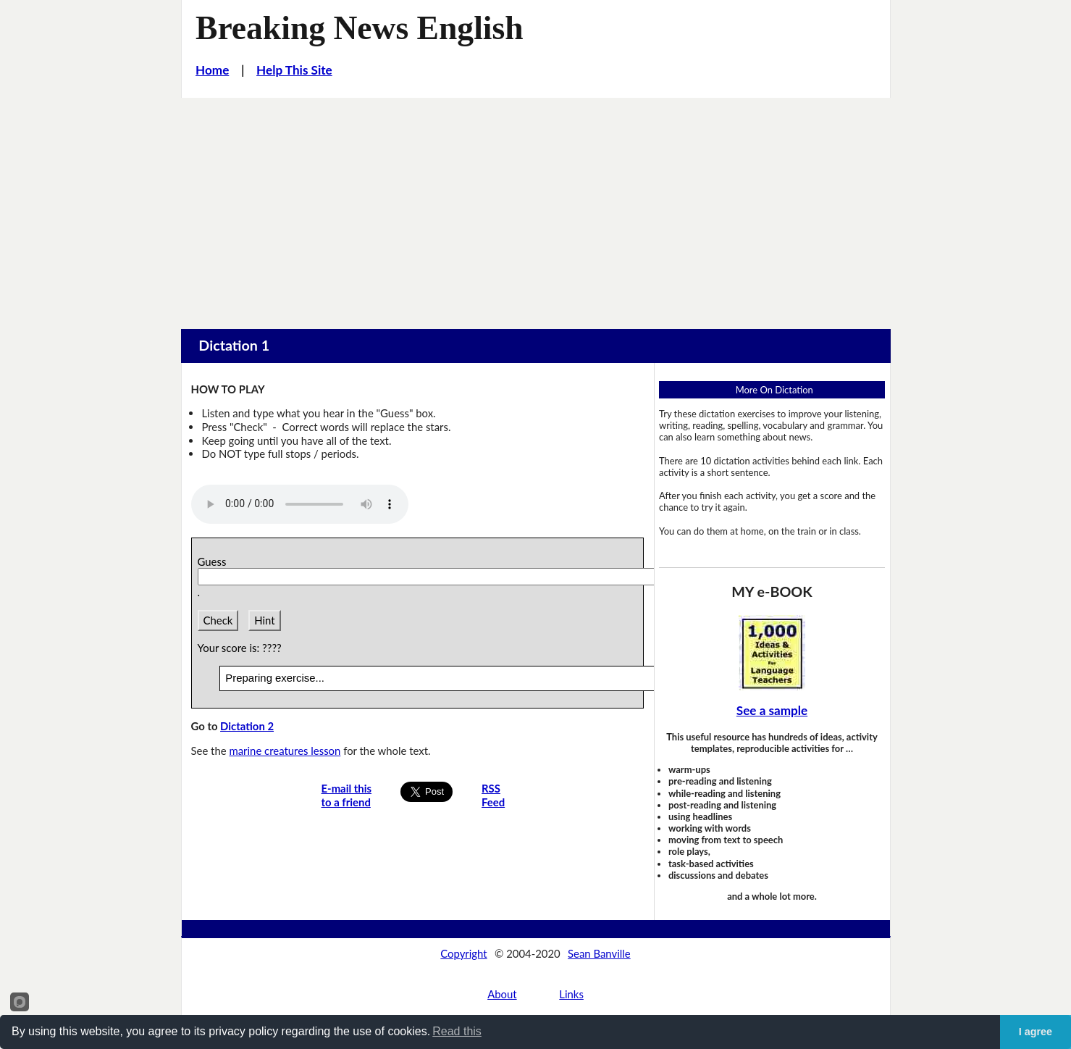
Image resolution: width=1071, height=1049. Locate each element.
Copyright (463, 953)
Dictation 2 (247, 725)
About (501, 993)
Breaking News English (360, 27)
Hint (264, 620)
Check (218, 620)
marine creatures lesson (284, 750)
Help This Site (294, 70)
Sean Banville (599, 953)
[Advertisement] (535, 206)
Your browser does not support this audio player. (299, 504)
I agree (1035, 1031)
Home (212, 70)
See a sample (771, 710)
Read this (457, 1031)
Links (571, 993)
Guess (215, 561)
